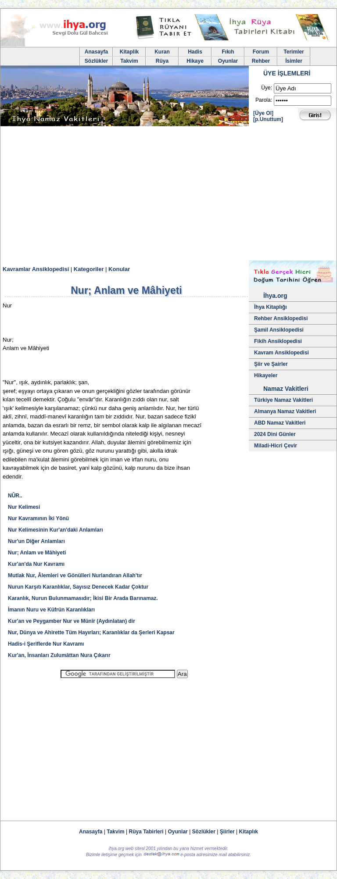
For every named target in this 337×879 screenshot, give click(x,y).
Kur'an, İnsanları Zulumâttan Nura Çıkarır (59, 655)
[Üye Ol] (263, 113)
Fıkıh (228, 52)
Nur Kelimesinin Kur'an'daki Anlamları (55, 530)
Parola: (263, 100)
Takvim (129, 61)
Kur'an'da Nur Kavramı (36, 564)
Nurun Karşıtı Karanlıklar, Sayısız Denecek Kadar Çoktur (78, 587)
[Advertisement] (168, 194)
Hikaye (195, 61)
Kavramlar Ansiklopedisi (36, 269)
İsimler (293, 61)
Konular (119, 269)
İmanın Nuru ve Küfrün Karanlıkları (51, 610)
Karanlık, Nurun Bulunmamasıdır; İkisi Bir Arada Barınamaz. (83, 598)
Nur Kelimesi (24, 507)
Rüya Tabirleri (146, 832)
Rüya (162, 61)
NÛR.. (15, 496)
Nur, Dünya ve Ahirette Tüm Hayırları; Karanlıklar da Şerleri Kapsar (91, 632)
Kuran (162, 52)
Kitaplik (129, 52)
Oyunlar (228, 61)
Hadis (195, 52)
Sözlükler (96, 61)
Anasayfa (96, 52)
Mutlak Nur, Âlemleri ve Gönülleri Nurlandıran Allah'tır (75, 575)
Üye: (266, 88)
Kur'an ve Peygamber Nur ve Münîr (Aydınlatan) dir (71, 621)
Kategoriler (89, 269)
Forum (261, 52)
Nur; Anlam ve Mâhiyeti (37, 553)
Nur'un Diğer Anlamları (36, 541)
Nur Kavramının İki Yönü (38, 518)
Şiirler (227, 832)
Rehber (261, 61)
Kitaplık (248, 832)
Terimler (293, 52)
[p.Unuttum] (268, 119)
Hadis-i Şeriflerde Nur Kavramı (46, 644)
